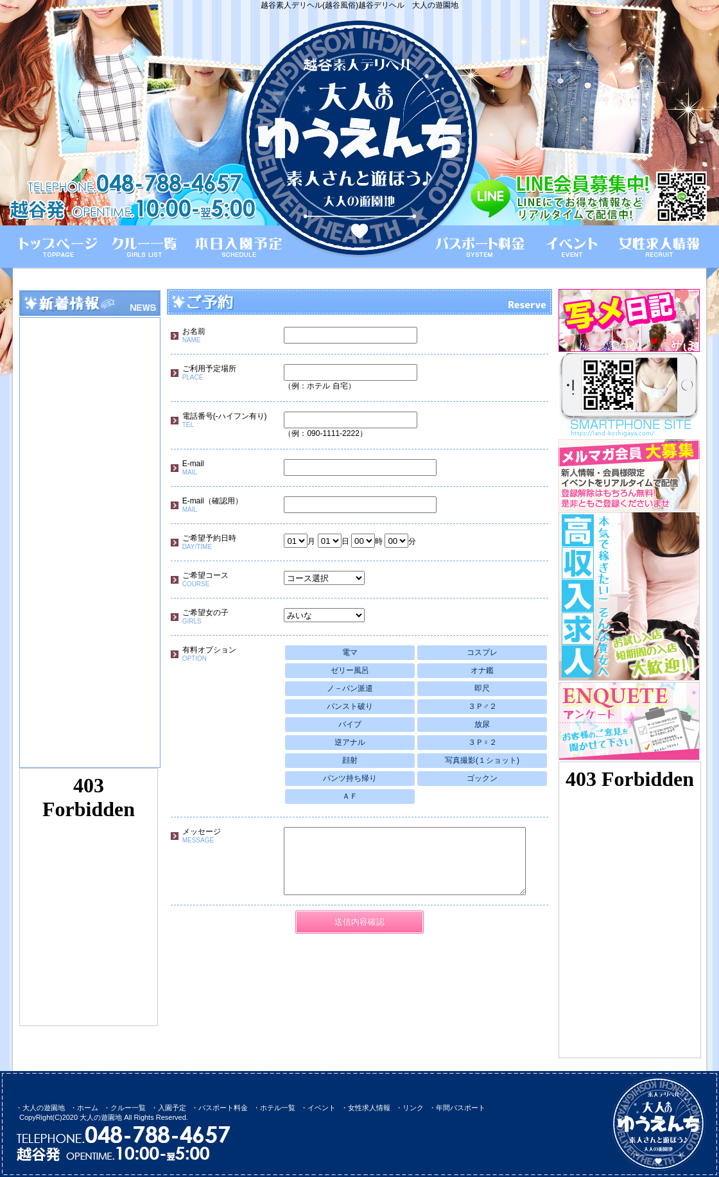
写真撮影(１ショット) (482, 760)
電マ (350, 652)
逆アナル (349, 742)
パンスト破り (350, 706)
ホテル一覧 (277, 1108)
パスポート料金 (483, 246)
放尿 (482, 724)
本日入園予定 (235, 246)
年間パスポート (460, 1108)
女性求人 (657, 246)
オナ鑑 (482, 670)
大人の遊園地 (43, 1108)
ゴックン (482, 778)
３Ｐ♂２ (482, 706)
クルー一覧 (145, 246)
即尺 (482, 688)
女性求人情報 (369, 1108)
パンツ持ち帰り (350, 778)
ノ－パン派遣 (350, 688)
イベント (571, 246)
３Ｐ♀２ (482, 742)
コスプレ (482, 652)
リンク (413, 1108)
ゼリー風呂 (350, 670)
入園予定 (172, 1108)
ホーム (58, 246)
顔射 (350, 760)
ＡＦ (350, 796)
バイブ (349, 724)
